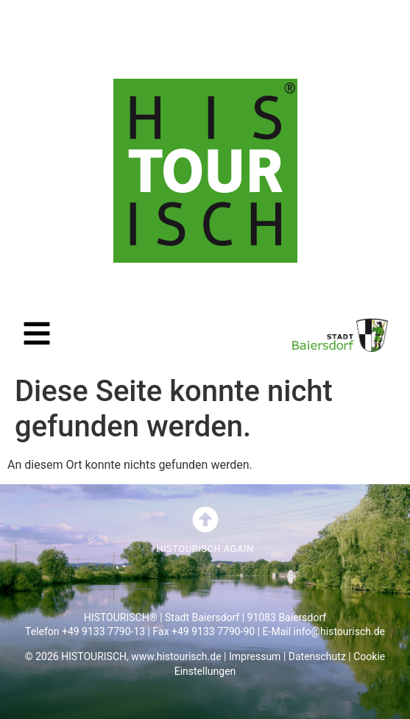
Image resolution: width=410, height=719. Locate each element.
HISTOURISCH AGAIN (204, 548)
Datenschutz (317, 656)
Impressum (254, 656)
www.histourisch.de (176, 656)
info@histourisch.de (339, 631)
